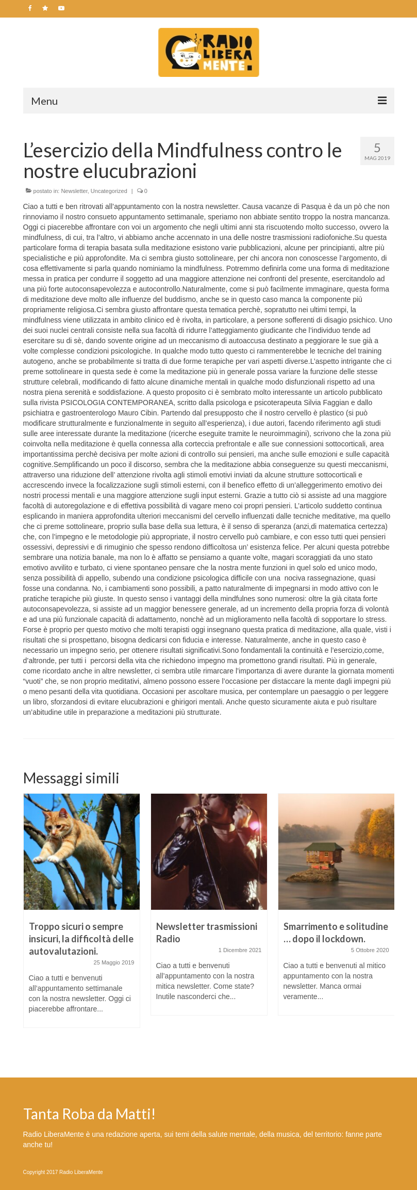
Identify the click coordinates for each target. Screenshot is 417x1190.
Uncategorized (109, 191)
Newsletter (74, 191)
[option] (81, 915)
